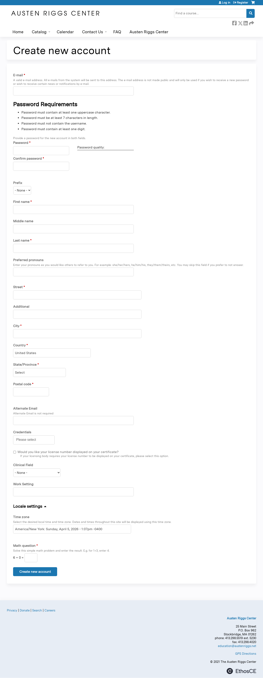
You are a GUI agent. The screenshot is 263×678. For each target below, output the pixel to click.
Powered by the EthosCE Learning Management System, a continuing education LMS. (241, 671)
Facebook (234, 22)
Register (242, 2)
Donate (25, 610)
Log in (226, 2)
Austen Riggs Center (148, 32)
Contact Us (92, 32)
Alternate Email (25, 408)
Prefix (17, 183)
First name (21, 202)
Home (17, 32)
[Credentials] (28, 440)
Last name (21, 240)
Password (20, 143)
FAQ (117, 32)
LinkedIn (245, 22)
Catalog (39, 32)
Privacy (12, 610)
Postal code (22, 384)
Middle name (23, 221)
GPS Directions (245, 653)
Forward (251, 22)
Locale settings (27, 506)
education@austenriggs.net (237, 646)
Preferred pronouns (28, 260)
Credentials (22, 432)
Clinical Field (23, 465)
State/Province (25, 365)
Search (37, 610)
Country (19, 345)
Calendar (65, 32)
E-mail (18, 75)
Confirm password (27, 159)
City (16, 326)
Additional (21, 307)
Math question (24, 546)
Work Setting (23, 484)
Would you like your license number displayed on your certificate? (68, 452)
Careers (49, 610)
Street (18, 287)
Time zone (21, 517)
